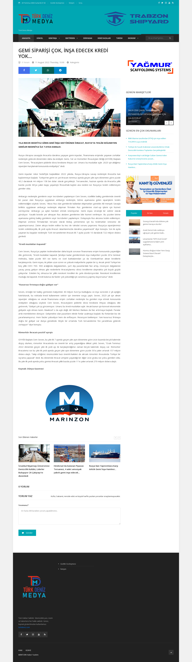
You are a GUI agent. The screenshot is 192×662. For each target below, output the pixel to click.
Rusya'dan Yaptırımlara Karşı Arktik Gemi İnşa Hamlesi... (103, 467)
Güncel (40, 38)
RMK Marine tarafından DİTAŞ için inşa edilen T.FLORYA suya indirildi (147, 140)
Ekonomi (133, 38)
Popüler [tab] (134, 213)
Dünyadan (87, 38)
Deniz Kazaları (104, 38)
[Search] (160, 38)
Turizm (119, 38)
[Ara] (170, 38)
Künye (28, 650)
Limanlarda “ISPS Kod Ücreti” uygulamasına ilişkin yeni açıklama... (155, 242)
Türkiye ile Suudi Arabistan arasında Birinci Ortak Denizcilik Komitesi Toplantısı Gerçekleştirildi (149, 149)
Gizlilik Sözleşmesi (57, 3)
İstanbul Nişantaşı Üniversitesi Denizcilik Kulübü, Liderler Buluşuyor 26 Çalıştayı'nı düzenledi (33, 470)
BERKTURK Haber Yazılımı (28, 655)
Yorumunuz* (23, 505)
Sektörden (71, 38)
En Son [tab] (149, 213)
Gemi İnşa (54, 38)
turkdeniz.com (24, 627)
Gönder (27, 532)
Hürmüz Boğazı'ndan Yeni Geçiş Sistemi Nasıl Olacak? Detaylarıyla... (156, 253)
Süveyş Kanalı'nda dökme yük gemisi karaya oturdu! (155, 222)
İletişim (71, 3)
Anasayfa (26, 38)
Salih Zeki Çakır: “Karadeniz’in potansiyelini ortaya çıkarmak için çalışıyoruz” (147, 114)
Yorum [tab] (165, 213)
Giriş (80, 3)
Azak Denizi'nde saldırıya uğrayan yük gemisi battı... (154, 231)
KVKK (20, 650)
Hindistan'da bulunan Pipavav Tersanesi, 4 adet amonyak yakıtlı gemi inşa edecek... (69, 469)
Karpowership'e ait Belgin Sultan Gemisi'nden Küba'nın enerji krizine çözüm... (147, 157)
